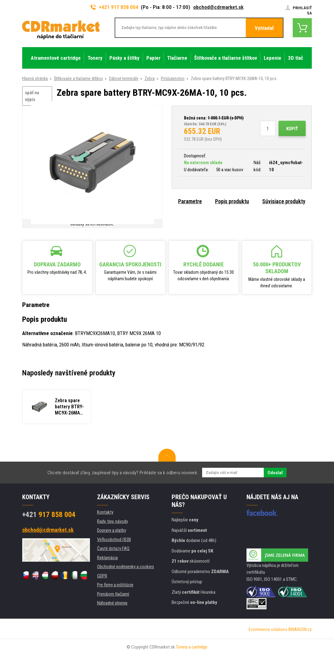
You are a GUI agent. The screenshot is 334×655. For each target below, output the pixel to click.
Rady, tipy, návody (112, 521)
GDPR (102, 576)
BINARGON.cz (300, 629)
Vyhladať (264, 28)
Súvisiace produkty (283, 201)
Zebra (150, 78)
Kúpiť (292, 128)
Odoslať (275, 472)
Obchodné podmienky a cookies (125, 566)
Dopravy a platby (111, 530)
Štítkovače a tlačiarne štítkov (78, 78)
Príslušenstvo (173, 78)
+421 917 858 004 (115, 7)
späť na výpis (32, 96)
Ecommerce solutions (268, 629)
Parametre (190, 201)
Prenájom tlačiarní (113, 594)
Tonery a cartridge (191, 647)
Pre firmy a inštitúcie (115, 585)
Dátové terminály (123, 78)
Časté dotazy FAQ (113, 548)
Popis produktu (232, 201)
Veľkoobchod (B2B (114, 539)
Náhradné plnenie (112, 603)
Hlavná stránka (35, 78)
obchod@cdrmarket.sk (218, 7)
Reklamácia (107, 557)
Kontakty (105, 512)
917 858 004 (48, 514)
